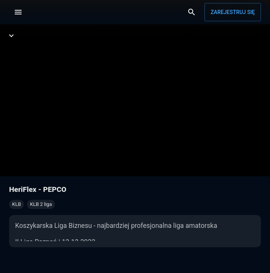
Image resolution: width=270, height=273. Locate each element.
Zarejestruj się (233, 12)
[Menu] (18, 12)
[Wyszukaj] (192, 12)
